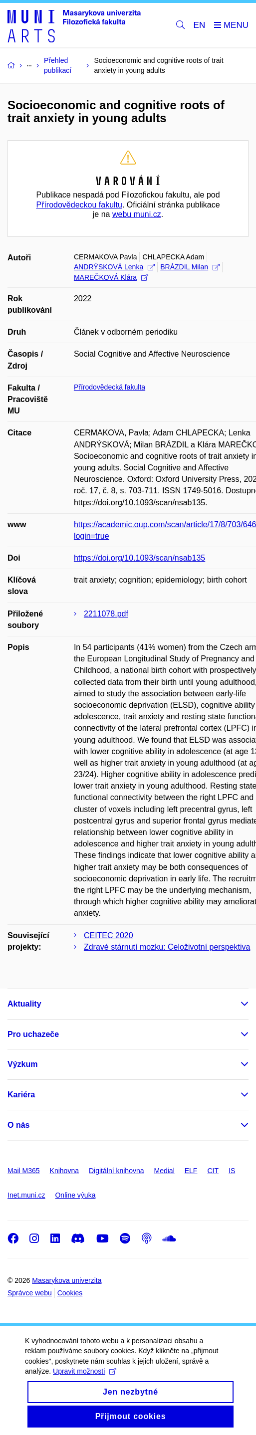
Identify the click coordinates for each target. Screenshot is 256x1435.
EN (200, 25)
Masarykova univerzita (66, 1280)
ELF (191, 1171)
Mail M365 (23, 1171)
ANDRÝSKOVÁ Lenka (114, 267)
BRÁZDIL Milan (190, 267)
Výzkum (22, 1064)
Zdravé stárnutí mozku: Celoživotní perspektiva (167, 947)
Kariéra (21, 1094)
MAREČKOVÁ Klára (111, 277)
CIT (213, 1171)
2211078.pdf (106, 614)
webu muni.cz (136, 214)
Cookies (70, 1293)
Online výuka (75, 1195)
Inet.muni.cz (26, 1195)
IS (232, 1171)
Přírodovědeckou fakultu (79, 205)
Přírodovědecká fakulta (109, 387)
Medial (164, 1171)
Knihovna (64, 1171)
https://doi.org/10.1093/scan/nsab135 (139, 558)
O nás (18, 1125)
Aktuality (24, 1004)
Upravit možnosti (84, 1381)
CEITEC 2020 (108, 935)
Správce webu (29, 1293)
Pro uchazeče (33, 1034)
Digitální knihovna (116, 1171)
